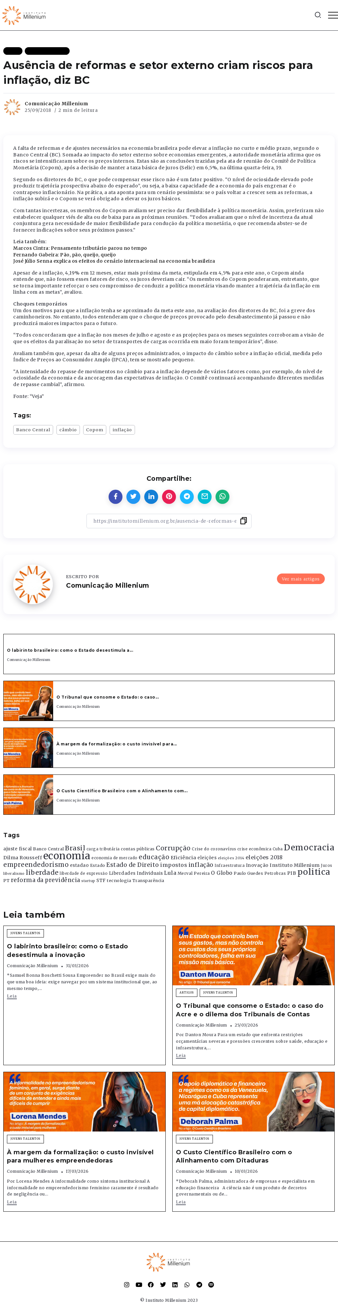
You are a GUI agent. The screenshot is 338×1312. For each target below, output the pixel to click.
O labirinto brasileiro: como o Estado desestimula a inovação (67, 950)
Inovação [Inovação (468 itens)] (257, 865)
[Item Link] (28, 701)
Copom (94, 429)
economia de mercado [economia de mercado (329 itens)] (114, 858)
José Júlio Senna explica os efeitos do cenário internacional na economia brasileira (114, 261)
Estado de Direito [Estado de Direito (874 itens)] (132, 865)
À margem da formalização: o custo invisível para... (116, 743)
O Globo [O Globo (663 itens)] (222, 872)
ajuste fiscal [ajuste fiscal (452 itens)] (17, 849)
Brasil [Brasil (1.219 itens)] (75, 848)
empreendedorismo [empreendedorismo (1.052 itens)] (36, 865)
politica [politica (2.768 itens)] (313, 872)
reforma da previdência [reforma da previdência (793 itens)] (45, 880)
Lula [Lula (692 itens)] (170, 872)
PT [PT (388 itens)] (6, 880)
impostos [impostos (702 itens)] (173, 865)
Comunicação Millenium (56, 104)
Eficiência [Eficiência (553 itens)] (183, 858)
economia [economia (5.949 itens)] (66, 856)
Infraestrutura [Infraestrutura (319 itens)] (230, 865)
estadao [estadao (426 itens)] (79, 865)
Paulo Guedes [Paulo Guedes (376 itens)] (248, 873)
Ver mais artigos (301, 578)
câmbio (68, 429)
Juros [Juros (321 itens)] (326, 865)
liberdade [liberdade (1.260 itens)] (42, 872)
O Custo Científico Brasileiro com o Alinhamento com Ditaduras (234, 1156)
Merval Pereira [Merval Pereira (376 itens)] (194, 873)
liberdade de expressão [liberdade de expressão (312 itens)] (84, 873)
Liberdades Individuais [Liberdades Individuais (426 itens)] (136, 873)
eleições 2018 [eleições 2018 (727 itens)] (264, 857)
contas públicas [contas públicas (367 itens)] (138, 848)
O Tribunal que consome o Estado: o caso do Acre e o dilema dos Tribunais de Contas (249, 1010)
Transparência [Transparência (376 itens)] (148, 880)
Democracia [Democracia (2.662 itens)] (309, 847)
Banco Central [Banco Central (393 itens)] (48, 848)
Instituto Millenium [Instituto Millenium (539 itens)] (295, 865)
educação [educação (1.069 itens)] (154, 857)
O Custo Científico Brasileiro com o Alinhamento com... (121, 790)
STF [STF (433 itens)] (101, 880)
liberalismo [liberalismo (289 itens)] (14, 873)
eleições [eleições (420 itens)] (207, 858)
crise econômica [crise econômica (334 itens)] (254, 849)
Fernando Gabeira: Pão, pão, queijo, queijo (64, 255)
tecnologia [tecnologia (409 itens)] (119, 880)
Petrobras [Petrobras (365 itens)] (275, 873)
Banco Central (33, 429)
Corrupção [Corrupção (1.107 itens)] (173, 848)
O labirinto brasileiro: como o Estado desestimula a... (70, 650)
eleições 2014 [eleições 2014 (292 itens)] (231, 858)
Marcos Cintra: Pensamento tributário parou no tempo (80, 248)
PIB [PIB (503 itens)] (291, 873)
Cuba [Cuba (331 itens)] (278, 849)
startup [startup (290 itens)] (88, 881)
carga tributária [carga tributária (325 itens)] (103, 849)
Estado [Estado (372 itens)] (97, 865)
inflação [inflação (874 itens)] (201, 865)
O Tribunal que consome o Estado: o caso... (107, 697)
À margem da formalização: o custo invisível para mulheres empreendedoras (80, 1156)
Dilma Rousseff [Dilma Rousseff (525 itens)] (22, 858)
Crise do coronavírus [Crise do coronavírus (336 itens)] (214, 849)
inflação (122, 429)
